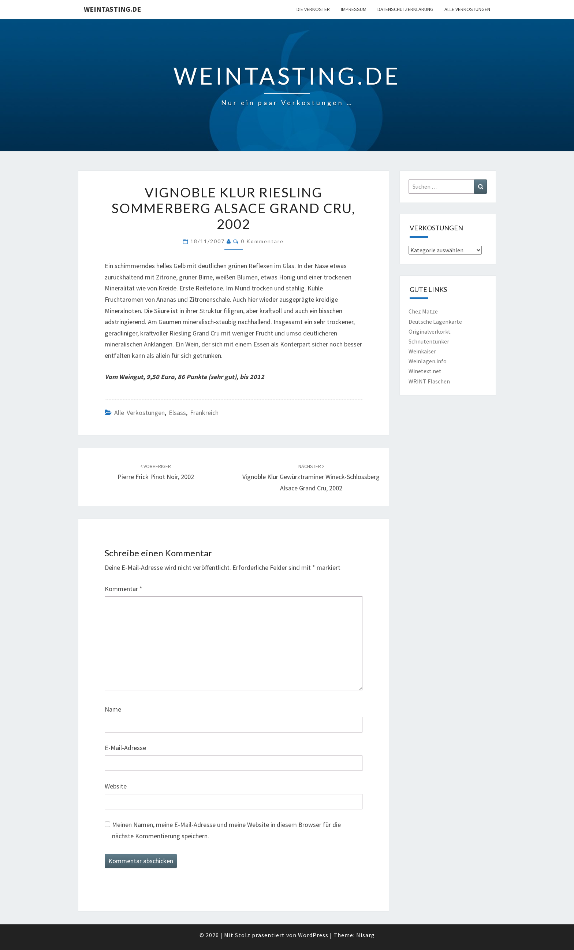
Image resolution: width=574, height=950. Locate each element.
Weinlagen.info (428, 361)
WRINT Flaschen (429, 381)
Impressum (353, 9)
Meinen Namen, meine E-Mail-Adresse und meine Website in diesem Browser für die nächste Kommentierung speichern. (226, 830)
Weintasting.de (112, 9)
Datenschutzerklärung (405, 9)
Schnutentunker (429, 341)
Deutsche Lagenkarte (435, 321)
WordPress (313, 935)
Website (116, 786)
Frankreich (204, 412)
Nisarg (365, 935)
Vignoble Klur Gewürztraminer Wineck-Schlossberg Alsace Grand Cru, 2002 (311, 477)
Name (113, 709)
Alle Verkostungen (467, 9)
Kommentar (123, 589)
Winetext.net (425, 371)
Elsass (177, 412)
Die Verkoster (313, 9)
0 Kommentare (262, 241)
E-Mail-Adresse (125, 747)
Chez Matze (423, 311)
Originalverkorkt (430, 331)
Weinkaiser (422, 351)
